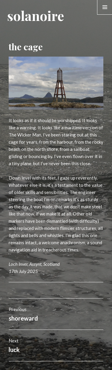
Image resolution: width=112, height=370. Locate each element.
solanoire (35, 15)
